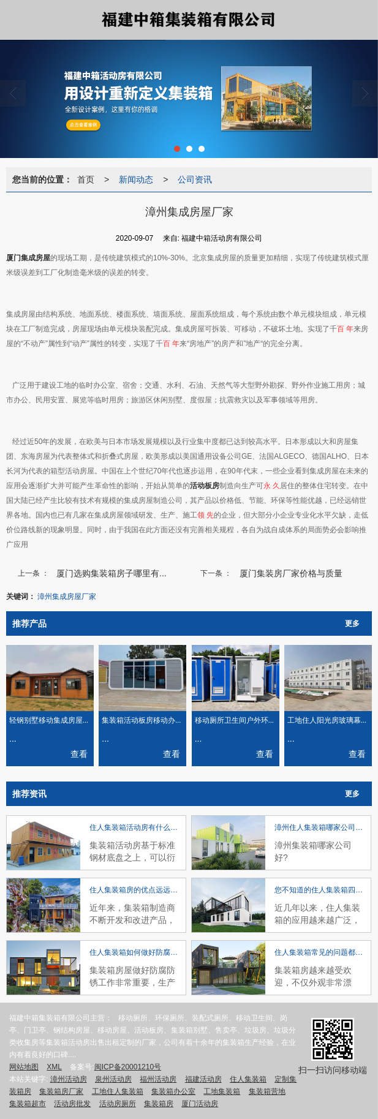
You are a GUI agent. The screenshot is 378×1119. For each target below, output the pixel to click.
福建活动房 (203, 1079)
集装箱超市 (27, 1103)
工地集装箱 (221, 1091)
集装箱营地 (267, 1091)
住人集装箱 (248, 1079)
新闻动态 (136, 179)
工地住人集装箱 (117, 1091)
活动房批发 (72, 1103)
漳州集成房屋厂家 (66, 596)
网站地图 (24, 1067)
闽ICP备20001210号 (127, 1067)
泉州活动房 (113, 1079)
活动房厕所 (117, 1103)
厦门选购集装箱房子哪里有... (111, 573)
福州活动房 (158, 1079)
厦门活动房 (199, 1103)
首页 (85, 179)
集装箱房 (158, 1103)
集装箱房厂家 (61, 1091)
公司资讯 (195, 179)
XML (54, 1067)
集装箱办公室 (173, 1091)
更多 (352, 623)
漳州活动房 (68, 1079)
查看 (79, 754)
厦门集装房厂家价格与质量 (291, 573)
